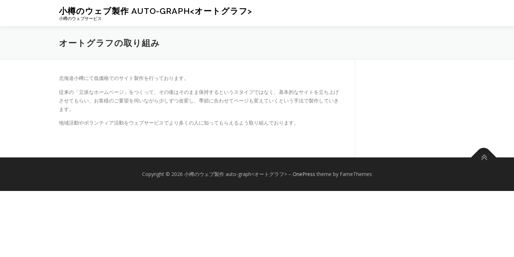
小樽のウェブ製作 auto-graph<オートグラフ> (155, 11)
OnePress (304, 174)
